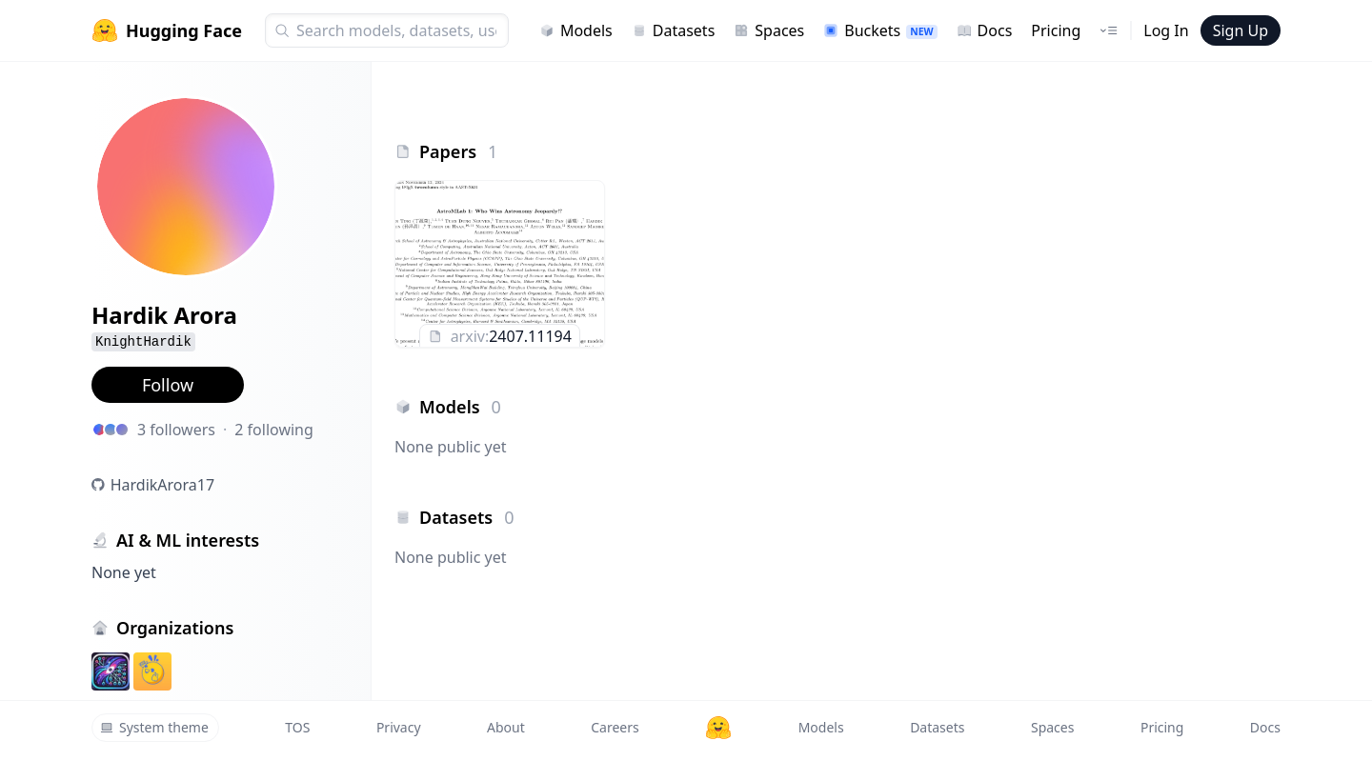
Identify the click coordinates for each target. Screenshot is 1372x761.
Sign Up (1240, 30)
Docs (985, 30)
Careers (614, 727)
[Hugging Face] (718, 727)
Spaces (769, 30)
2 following (273, 429)
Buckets (880, 30)
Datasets (674, 30)
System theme (154, 727)
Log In (1165, 30)
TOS (297, 727)
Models (576, 30)
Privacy (398, 727)
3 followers (176, 429)
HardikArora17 (162, 484)
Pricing (1055, 30)
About (506, 727)
